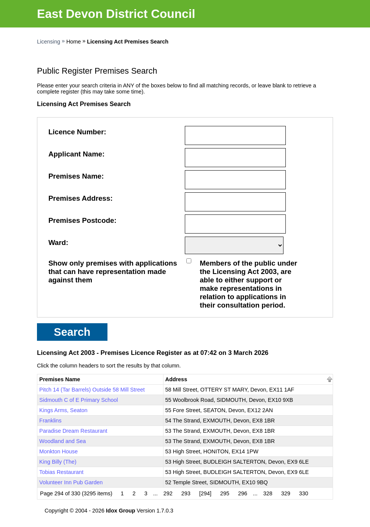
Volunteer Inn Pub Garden (71, 482)
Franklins (50, 420)
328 (267, 493)
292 (168, 493)
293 (186, 493)
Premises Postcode (81, 220)
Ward (57, 243)
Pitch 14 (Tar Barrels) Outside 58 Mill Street (92, 390)
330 (303, 493)
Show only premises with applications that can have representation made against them (112, 271)
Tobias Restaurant (61, 472)
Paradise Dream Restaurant (73, 431)
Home (73, 42)
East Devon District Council (116, 14)
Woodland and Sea (62, 441)
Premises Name (74, 176)
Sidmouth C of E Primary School (78, 400)
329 (285, 493)
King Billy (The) (58, 462)
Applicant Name (75, 154)
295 (224, 493)
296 (242, 493)
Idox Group (120, 511)
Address (176, 379)
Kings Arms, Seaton (63, 410)
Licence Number (76, 132)
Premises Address (79, 198)
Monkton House (58, 451)
